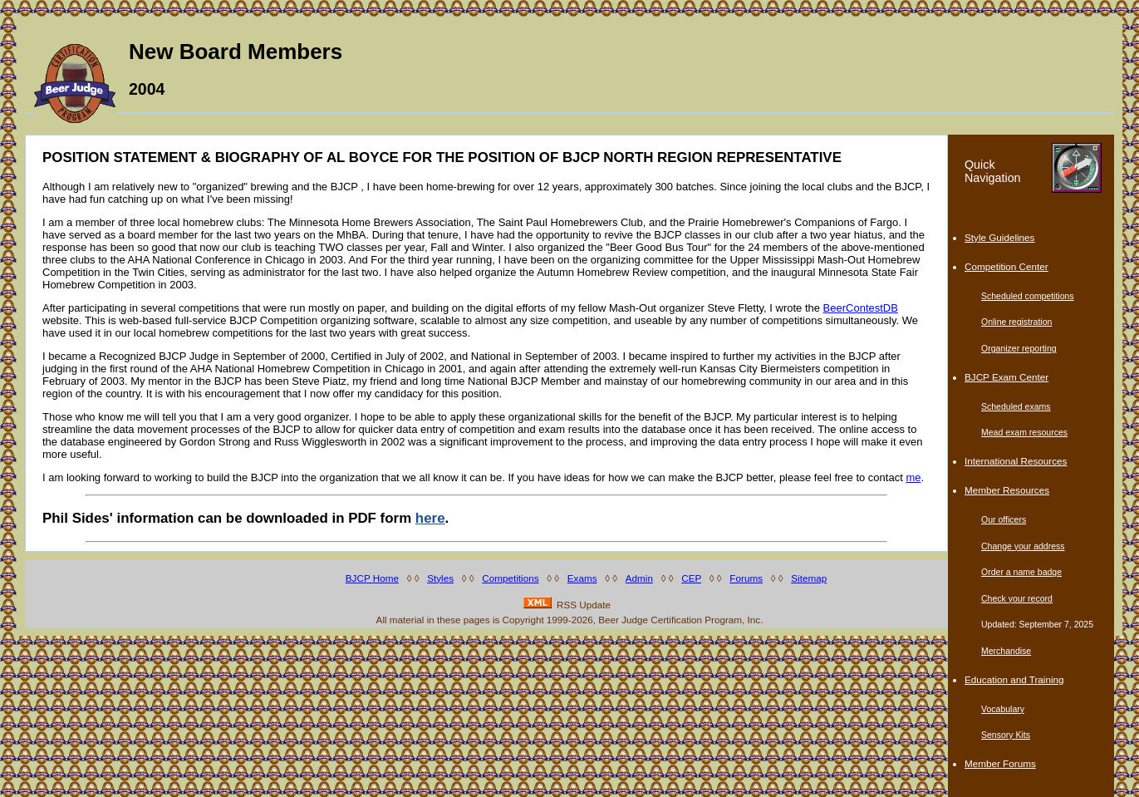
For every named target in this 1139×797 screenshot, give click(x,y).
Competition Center (1006, 266)
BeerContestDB (860, 308)
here (430, 518)
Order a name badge (1021, 572)
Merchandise (1006, 651)
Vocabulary (1002, 709)
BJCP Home (372, 578)
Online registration (1016, 322)
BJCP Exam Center (1006, 376)
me (913, 477)
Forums (746, 578)
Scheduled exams (1016, 406)
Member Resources (1007, 490)
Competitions (510, 578)
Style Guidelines (999, 237)
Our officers (1003, 519)
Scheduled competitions (1027, 296)
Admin (639, 578)
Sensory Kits (1005, 735)
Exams (582, 578)
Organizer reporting (1019, 348)
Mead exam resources (1024, 432)
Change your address (1023, 546)
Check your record (1017, 598)
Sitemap (809, 578)
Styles (440, 578)
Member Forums (1000, 763)
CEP (691, 578)
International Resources (1016, 460)
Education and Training (1014, 679)
